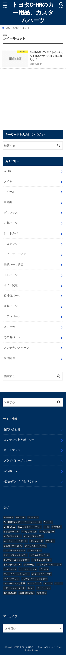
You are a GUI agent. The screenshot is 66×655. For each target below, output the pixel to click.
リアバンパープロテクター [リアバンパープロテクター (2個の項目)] (34, 579)
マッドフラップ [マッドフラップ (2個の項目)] (11, 579)
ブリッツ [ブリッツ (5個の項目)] (44, 569)
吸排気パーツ (12, 295)
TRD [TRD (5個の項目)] (47, 527)
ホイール (9, 191)
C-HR (7, 170)
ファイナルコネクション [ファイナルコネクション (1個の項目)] (49, 564)
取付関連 (9, 358)
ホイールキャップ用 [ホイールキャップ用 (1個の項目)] (41, 574)
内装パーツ (11, 222)
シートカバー (12, 233)
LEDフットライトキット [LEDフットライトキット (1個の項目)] (29, 527)
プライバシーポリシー (18, 460)
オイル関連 (11, 285)
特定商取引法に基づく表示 (20, 481)
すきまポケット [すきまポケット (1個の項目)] (11, 531)
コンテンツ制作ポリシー (19, 439)
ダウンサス (11, 212)
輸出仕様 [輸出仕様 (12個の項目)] (41, 593)
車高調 (8, 202)
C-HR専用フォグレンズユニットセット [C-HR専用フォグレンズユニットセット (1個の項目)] (22, 522)
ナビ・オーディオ (15, 254)
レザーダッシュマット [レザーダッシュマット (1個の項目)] (14, 588)
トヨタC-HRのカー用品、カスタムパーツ (33, 12)
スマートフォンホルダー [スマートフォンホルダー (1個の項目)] (15, 555)
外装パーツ (11, 305)
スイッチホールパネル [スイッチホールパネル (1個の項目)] (35, 546)
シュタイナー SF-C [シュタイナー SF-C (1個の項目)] (13, 546)
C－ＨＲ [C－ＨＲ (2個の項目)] (48, 522)
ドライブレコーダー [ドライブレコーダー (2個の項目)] (41, 560)
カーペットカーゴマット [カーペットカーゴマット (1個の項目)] (15, 541)
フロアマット (12, 243)
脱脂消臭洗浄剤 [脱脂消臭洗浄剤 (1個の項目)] (27, 593)
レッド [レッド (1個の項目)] (31, 588)
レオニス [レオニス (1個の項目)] (48, 583)
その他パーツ (12, 337)
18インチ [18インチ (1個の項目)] (20, 517)
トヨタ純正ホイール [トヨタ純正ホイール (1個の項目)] (39, 555)
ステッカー (11, 326)
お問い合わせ (12, 429)
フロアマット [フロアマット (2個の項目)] (10, 569)
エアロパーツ (12, 316)
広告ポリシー (12, 470)
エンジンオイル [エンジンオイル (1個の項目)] (29, 531)
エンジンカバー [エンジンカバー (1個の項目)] (47, 531)
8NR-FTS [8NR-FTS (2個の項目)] (8, 517)
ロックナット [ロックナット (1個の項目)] (43, 588)
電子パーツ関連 (13, 264)
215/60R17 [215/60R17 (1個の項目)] (33, 517)
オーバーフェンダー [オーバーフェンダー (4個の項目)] (33, 536)
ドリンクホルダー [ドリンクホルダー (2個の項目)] (12, 564)
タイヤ (8, 181)
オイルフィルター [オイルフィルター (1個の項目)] (12, 536)
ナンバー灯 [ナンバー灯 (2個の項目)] (29, 564)
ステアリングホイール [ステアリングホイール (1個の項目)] (14, 550)
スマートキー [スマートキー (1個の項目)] (34, 550)
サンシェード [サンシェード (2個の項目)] (36, 541)
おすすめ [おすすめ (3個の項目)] (56, 527)
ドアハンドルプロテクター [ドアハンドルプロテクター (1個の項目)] (16, 560)
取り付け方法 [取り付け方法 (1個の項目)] (10, 593)
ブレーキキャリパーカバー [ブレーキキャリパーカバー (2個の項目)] (16, 574)
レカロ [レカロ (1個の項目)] (58, 583)
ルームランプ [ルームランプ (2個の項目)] (34, 583)
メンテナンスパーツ (16, 347)
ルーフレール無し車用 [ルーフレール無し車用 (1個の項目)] (14, 583)
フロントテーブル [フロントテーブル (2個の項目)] (28, 569)
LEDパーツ (11, 274)
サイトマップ (12, 450)
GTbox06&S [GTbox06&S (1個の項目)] (9, 527)
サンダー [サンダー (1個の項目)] (50, 541)
